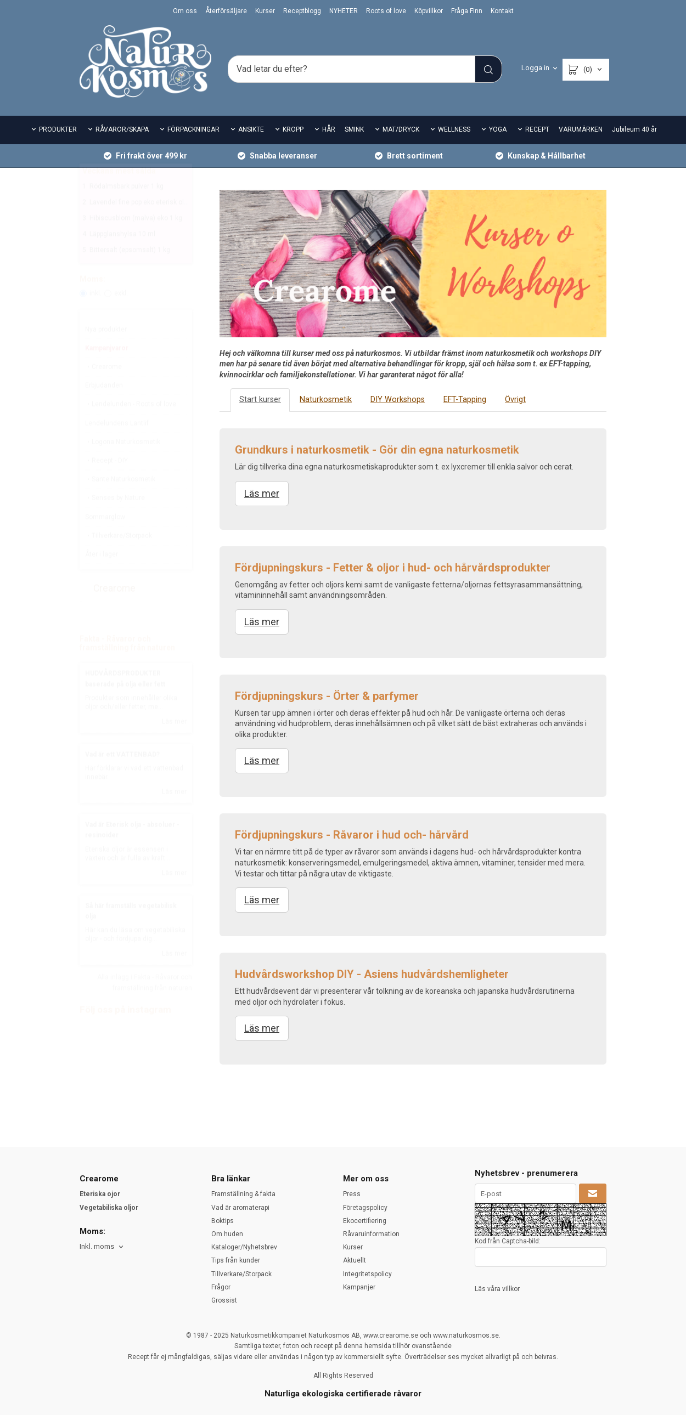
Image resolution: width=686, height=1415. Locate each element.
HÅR (328, 129)
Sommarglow (105, 543)
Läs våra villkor (497, 1289)
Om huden (227, 1234)
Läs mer (174, 747)
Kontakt (502, 11)
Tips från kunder (235, 1260)
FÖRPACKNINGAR (193, 129)
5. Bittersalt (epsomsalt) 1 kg (126, 276)
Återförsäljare (226, 11)
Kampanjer (359, 1287)
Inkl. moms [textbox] (97, 1246)
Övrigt (511, 399)
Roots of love (386, 11)
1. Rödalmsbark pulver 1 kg (123, 212)
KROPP (293, 129)
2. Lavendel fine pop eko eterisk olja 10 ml (145, 228)
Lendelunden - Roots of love (130, 430)
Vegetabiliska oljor (109, 1208)
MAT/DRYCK (401, 129)
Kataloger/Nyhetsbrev (244, 1247)
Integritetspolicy (367, 1273)
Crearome (103, 393)
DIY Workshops (394, 399)
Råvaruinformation (371, 1234)
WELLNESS (454, 129)
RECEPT (537, 129)
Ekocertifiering (364, 1221)
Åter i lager (101, 580)
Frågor (220, 1287)
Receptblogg (302, 11)
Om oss (185, 11)
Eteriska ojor (100, 1194)
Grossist (224, 1300)
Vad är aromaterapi (240, 1208)
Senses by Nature (115, 524)
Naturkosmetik (324, 399)
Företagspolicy (365, 1208)
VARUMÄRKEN (581, 129)
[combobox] (102, 1247)
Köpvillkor (428, 11)
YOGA (498, 129)
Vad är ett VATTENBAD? (122, 780)
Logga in (535, 68)
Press (352, 1194)
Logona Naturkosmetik (122, 468)
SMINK (354, 129)
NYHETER (343, 11)
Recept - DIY (106, 486)
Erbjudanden (104, 411)
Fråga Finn (466, 11)
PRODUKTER (58, 129)
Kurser (265, 11)
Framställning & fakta (243, 1194)
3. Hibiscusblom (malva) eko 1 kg (132, 244)
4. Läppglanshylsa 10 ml (118, 260)
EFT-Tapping (460, 399)
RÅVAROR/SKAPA (122, 129)
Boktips (222, 1221)
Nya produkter (106, 355)
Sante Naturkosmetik (120, 505)
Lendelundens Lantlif (117, 449)
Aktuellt (354, 1260)
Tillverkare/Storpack (118, 561)
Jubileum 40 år (634, 129)
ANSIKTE (251, 129)
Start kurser (259, 399)
